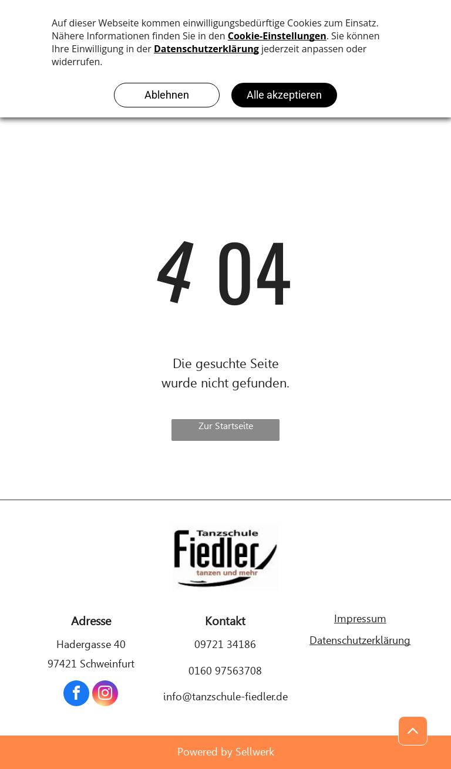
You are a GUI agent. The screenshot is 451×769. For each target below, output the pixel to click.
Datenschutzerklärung (359, 640)
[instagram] (105, 694)
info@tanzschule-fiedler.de (225, 696)
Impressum (360, 618)
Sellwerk (254, 752)
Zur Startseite (225, 425)
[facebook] (76, 694)
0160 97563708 (225, 671)
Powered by (205, 752)
